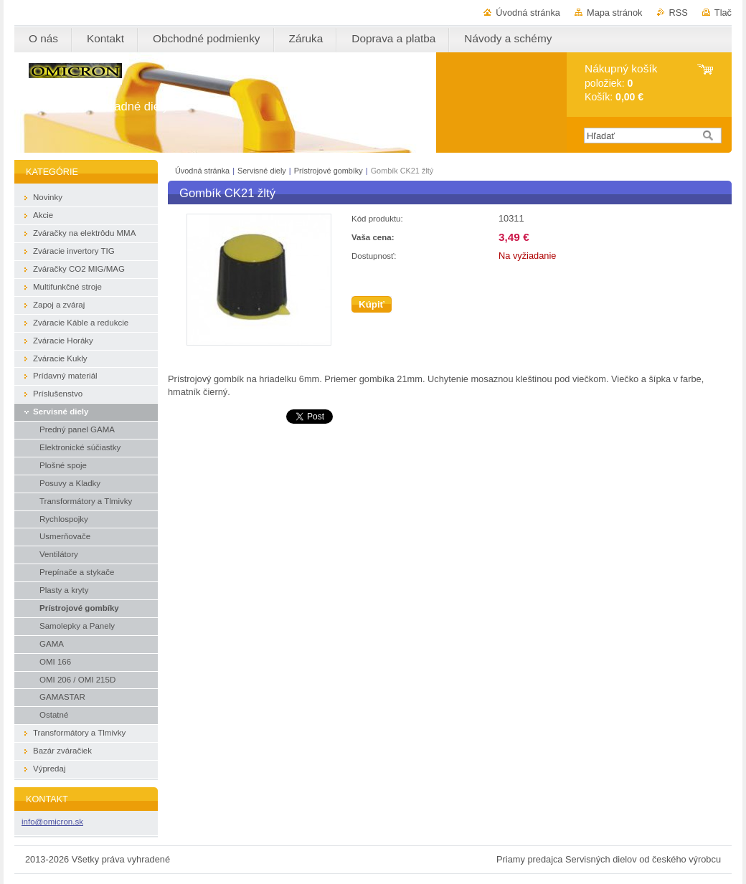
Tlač (723, 12)
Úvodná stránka (528, 12)
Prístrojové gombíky (329, 170)
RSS (678, 12)
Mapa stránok (615, 12)
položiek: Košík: (621, 83)
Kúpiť (371, 304)
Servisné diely (262, 170)
